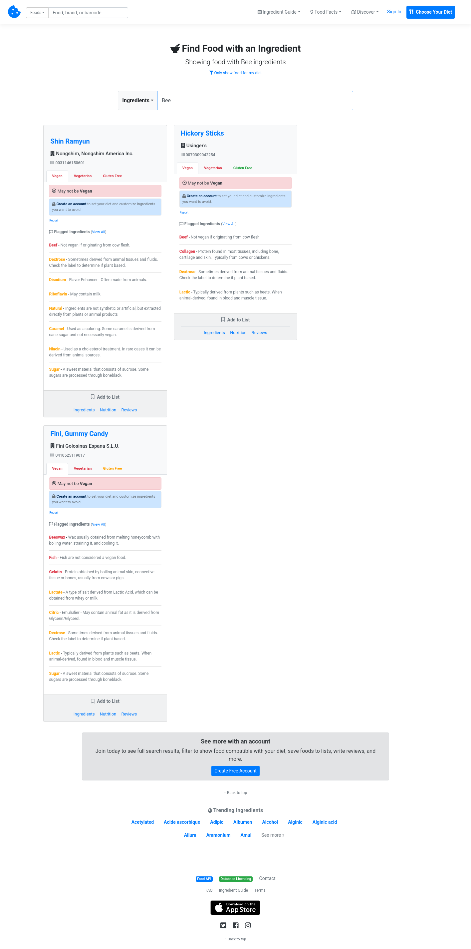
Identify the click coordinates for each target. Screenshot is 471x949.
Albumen (242, 822)
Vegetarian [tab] (83, 176)
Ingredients (135, 100)
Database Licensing (236, 879)
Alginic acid (325, 822)
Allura (190, 835)
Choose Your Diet (430, 12)
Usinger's (194, 146)
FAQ (209, 890)
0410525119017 (67, 455)
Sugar (54, 369)
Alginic (295, 822)
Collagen (187, 251)
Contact (267, 878)
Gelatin (55, 572)
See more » (272, 835)
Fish (53, 557)
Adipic (216, 822)
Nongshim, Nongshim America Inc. (91, 154)
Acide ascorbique (182, 822)
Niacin (54, 349)
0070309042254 (198, 155)
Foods (35, 12)
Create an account (72, 204)
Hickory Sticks (202, 133)
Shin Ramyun (70, 141)
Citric (54, 612)
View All (98, 232)
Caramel (56, 328)
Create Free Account (235, 770)
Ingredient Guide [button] (277, 12)
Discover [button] (363, 12)
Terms (260, 890)
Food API (204, 879)
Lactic (54, 653)
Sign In (394, 11)
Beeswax (57, 537)
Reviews (129, 409)
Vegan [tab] (57, 176)
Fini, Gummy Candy (79, 434)
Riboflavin (58, 294)
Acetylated (142, 822)
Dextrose (57, 259)
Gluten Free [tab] (112, 176)
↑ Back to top (235, 792)
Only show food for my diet (235, 73)
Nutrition (108, 409)
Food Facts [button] (324, 12)
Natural (55, 308)
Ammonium (218, 835)
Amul (246, 835)
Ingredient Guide (233, 890)
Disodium (57, 279)
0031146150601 (67, 163)
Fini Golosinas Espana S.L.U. (84, 446)
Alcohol (270, 822)
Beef (53, 245)
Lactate (55, 592)
